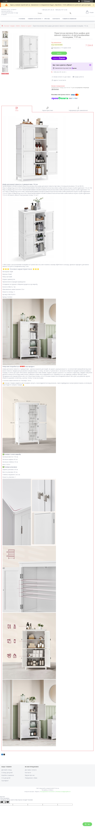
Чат (87, 824)
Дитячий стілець (6, 770)
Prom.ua (57, 788)
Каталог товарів (9, 26)
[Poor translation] (7, 802)
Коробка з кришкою (7, 775)
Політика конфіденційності (63, 791)
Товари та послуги (34, 19)
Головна (22, 19)
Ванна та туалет (26, 26)
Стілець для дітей (6, 772)
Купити (59, 53)
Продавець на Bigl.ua (47, 790)
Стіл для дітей (5, 778)
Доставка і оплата (30, 770)
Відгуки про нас (30, 775)
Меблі (18, 26)
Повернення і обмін (31, 778)
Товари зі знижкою (69, 19)
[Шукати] (70, 13)
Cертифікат (5, 780)
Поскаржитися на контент (47, 791)
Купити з (59, 58)
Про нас (47, 19)
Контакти (56, 19)
